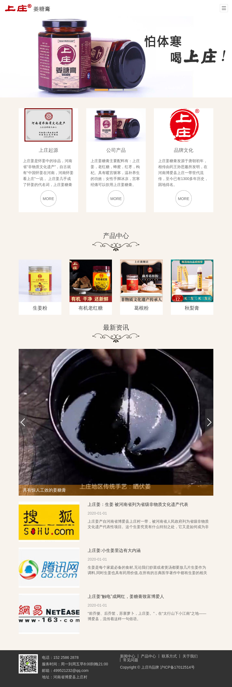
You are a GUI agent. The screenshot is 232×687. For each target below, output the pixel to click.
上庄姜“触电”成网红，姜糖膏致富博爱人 (126, 596)
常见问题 (130, 660)
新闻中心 (127, 656)
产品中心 (148, 656)
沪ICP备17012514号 (177, 667)
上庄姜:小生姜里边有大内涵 (114, 550)
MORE (48, 199)
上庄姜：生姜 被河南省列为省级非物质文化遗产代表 (138, 504)
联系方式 (169, 656)
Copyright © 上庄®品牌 (140, 667)
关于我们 (190, 656)
